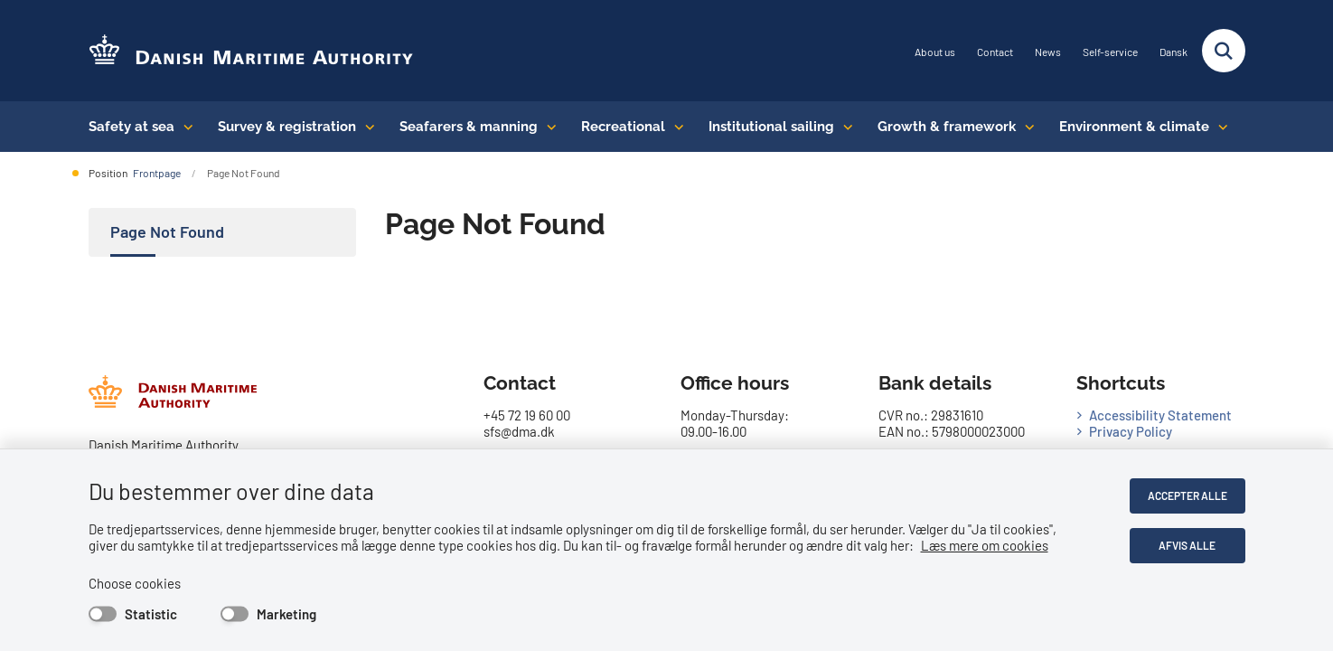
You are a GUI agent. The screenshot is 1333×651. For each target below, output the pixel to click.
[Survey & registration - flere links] (365, 126)
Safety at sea (131, 126)
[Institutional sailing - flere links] (843, 126)
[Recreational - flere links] (674, 126)
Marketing (286, 614)
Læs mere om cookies (984, 545)
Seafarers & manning (468, 126)
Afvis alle (1187, 545)
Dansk (1173, 52)
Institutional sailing (771, 126)
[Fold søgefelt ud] (1223, 50)
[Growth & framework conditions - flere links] (1025, 126)
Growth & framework (947, 126)
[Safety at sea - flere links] (183, 126)
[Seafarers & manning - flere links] (547, 126)
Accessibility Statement (1160, 415)
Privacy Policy (1130, 431)
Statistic (151, 614)
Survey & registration (287, 126)
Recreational (623, 126)
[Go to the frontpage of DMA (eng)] (251, 51)
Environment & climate (1134, 126)
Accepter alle (1187, 495)
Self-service (1110, 52)
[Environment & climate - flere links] (1218, 126)
